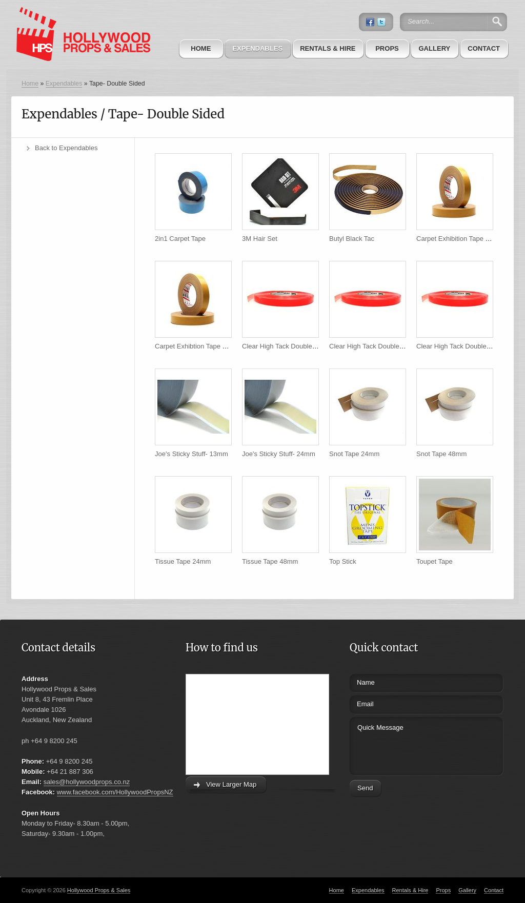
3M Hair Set (259, 238)
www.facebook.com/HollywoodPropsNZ (115, 792)
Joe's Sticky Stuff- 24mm (278, 454)
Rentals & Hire (327, 48)
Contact (484, 48)
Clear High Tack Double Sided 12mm (296, 346)
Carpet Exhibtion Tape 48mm (198, 346)
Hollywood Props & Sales (99, 890)
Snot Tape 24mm (354, 454)
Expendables (257, 48)
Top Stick (342, 561)
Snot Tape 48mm (441, 454)
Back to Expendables (66, 148)
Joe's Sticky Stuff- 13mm (191, 454)
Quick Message (407, 745)
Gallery (434, 48)
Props (387, 48)
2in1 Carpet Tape (180, 238)
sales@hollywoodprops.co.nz (87, 782)
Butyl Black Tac (351, 238)
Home (201, 48)
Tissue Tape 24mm (183, 561)
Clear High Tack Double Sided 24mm (383, 346)
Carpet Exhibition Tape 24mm (460, 238)
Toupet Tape (434, 561)
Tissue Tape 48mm (270, 561)
